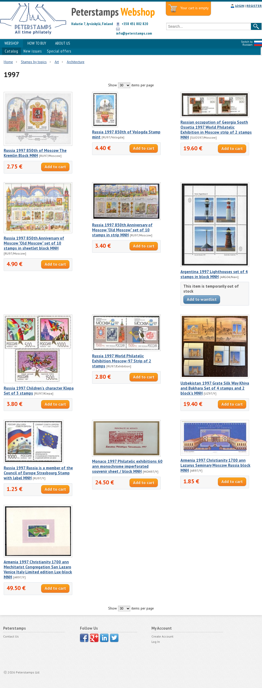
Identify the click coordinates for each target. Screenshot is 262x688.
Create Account (162, 636)
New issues (32, 51)
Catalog (11, 51)
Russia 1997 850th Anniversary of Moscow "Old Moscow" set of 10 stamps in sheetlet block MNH (34, 243)
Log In (155, 642)
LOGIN (239, 6)
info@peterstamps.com (134, 33)
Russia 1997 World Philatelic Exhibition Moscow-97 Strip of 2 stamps (121, 360)
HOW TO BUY (36, 43)
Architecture (75, 61)
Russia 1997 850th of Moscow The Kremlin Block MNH (35, 153)
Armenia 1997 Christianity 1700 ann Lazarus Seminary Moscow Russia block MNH (215, 465)
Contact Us (11, 636)
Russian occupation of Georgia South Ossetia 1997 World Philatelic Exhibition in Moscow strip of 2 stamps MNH (216, 130)
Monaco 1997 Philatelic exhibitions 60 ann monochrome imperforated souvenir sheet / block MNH (127, 466)
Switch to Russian (247, 43)
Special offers (59, 51)
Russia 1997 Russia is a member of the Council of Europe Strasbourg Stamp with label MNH (38, 472)
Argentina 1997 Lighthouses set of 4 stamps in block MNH (214, 274)
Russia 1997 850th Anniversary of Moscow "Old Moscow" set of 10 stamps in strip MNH (122, 229)
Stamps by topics (34, 61)
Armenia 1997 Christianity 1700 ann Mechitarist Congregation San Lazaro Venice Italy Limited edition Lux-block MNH (38, 569)
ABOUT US (62, 43)
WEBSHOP (11, 43)
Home (8, 61)
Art (57, 61)
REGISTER (254, 6)
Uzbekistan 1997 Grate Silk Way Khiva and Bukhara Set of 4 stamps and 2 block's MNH (214, 388)
